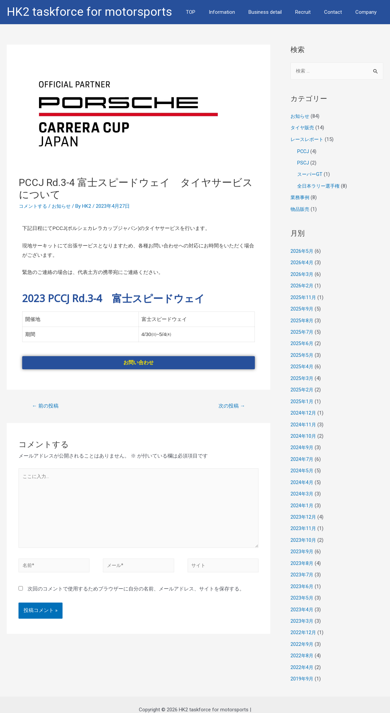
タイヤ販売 (303, 128)
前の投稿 (46, 406)
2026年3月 (302, 272)
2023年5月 (302, 589)
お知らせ (64, 206)
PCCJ (303, 151)
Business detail (277, 12)
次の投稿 (231, 406)
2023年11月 (303, 521)
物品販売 (300, 207)
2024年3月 (302, 487)
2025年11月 (303, 295)
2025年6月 (302, 340)
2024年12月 (303, 408)
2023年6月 (302, 578)
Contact (338, 12)
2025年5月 (302, 351)
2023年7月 (302, 567)
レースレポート (308, 139)
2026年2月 (302, 283)
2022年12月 (303, 623)
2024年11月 (303, 419)
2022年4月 (302, 657)
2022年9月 (302, 634)
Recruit (311, 12)
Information (237, 12)
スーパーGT (310, 174)
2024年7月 (302, 453)
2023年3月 (302, 612)
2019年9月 (302, 669)
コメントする (34, 206)
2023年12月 (303, 510)
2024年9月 (302, 442)
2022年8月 (302, 646)
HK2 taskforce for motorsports (89, 12)
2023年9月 (302, 544)
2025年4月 (302, 363)
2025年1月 (302, 397)
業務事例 (300, 196)
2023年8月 (302, 555)
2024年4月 (302, 476)
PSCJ (303, 162)
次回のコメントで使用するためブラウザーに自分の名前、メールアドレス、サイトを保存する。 (136, 593)
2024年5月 (302, 465)
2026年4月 (302, 261)
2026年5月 (302, 249)
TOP (209, 12)
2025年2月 (302, 385)
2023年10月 (303, 533)
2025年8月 (302, 317)
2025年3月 (302, 374)
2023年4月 (302, 601)
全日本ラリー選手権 (320, 185)
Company (367, 12)
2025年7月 (302, 329)
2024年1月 (302, 498)
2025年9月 (302, 306)
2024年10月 (303, 431)
